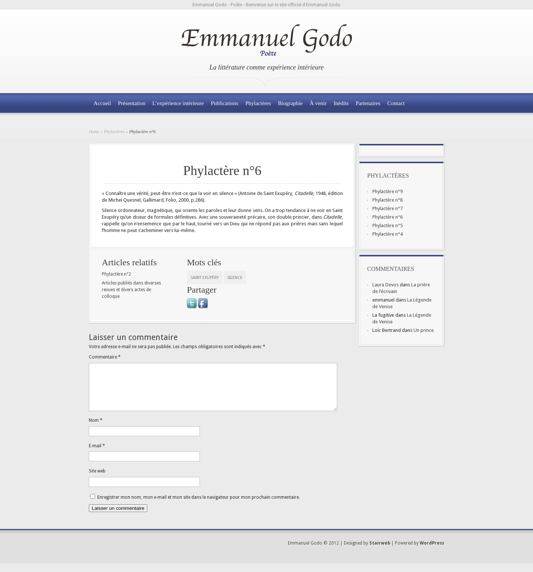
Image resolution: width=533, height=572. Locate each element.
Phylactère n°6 (387, 217)
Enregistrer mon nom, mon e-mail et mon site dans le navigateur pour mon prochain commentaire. (198, 506)
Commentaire (105, 357)
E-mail (97, 454)
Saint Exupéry (205, 277)
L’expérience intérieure (178, 103)
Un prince (423, 330)
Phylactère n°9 (387, 191)
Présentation (131, 103)
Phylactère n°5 (387, 225)
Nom (96, 429)
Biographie (290, 103)
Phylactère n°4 (387, 234)
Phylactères (258, 103)
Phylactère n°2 (116, 274)
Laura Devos (385, 284)
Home (94, 131)
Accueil (102, 103)
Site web (97, 479)
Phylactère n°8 (387, 200)
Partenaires (368, 103)
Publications (224, 103)
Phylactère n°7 (387, 208)
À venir (318, 103)
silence (234, 277)
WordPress (432, 552)
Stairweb (379, 552)
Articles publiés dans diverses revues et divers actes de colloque (131, 289)
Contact (396, 103)
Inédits (341, 103)
